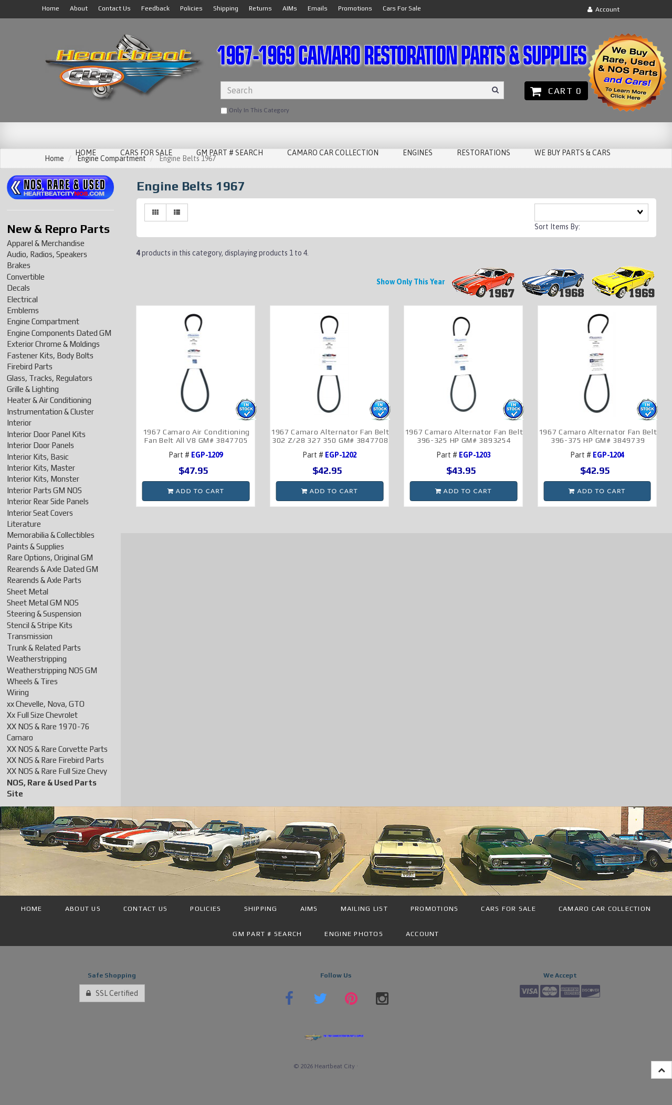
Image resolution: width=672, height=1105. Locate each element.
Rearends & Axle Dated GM (52, 569)
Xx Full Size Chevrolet (42, 714)
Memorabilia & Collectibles (50, 534)
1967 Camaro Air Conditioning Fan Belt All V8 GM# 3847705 (196, 436)
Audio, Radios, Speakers (47, 254)
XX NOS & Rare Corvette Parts (57, 749)
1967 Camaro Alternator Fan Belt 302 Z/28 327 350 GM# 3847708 (330, 436)
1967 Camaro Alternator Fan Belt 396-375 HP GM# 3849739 (598, 436)
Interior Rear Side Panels (48, 501)
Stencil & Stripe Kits (39, 625)
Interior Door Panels (40, 445)
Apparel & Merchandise (46, 243)
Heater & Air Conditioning (49, 400)
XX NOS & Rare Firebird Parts (55, 760)
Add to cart (195, 491)
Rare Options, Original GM (50, 557)
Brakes (18, 265)
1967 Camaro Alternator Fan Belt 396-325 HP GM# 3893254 (464, 436)
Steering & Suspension (44, 613)
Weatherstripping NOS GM (52, 670)
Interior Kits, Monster (43, 478)
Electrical (22, 299)
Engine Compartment (43, 321)
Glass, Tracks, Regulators (49, 378)
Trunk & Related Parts (44, 647)
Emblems (23, 310)
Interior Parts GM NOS (44, 490)
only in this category (254, 111)
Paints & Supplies (35, 546)
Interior (19, 422)
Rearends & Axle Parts (44, 580)
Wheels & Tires (32, 681)
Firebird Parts (29, 366)
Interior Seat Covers (40, 512)
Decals (18, 287)
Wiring (18, 692)
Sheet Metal (27, 591)
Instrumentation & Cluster (50, 411)
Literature (24, 523)
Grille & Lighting (33, 389)
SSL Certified (112, 993)
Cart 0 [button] (556, 91)
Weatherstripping (37, 658)
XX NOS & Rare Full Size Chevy (57, 771)
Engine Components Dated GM (59, 332)
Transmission (29, 636)
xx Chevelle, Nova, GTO (46, 703)
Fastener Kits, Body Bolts (50, 355)
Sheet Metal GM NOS (43, 602)
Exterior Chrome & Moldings (53, 343)
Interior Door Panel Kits (46, 434)
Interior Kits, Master (41, 467)
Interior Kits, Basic (38, 456)
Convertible (26, 276)
